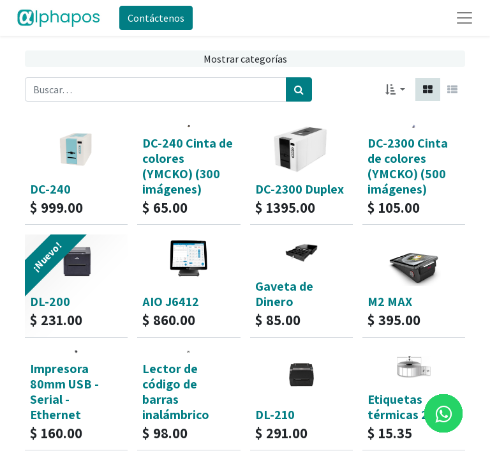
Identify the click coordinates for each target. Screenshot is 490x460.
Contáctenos (156, 18)
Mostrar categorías (245, 58)
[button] (395, 89)
